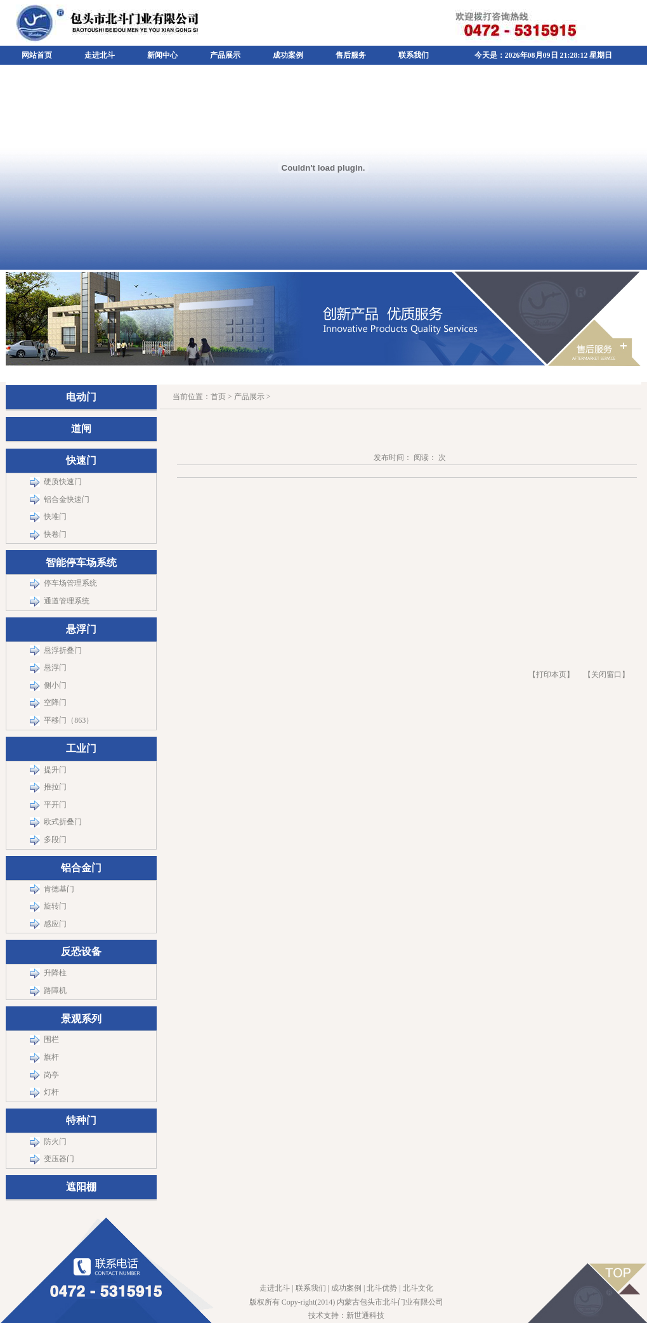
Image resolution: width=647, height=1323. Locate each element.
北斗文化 (418, 1288)
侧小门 (55, 685)
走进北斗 (99, 55)
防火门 (55, 1141)
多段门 (55, 839)
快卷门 (55, 534)
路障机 (55, 990)
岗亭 (51, 1074)
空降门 (55, 702)
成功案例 (288, 55)
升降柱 (55, 972)
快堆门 (55, 516)
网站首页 (37, 55)
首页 (218, 396)
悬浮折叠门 (63, 650)
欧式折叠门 (63, 821)
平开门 (55, 804)
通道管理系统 (66, 600)
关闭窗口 (606, 674)
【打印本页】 (551, 674)
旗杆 (51, 1057)
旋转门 (55, 906)
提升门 (55, 769)
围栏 (51, 1039)
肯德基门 (59, 889)
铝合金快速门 (66, 499)
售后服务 (351, 55)
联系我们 (413, 55)
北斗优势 (382, 1288)
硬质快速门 (63, 481)
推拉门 (55, 786)
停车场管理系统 (70, 583)
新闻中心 (162, 55)
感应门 (55, 923)
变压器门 (59, 1158)
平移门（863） (68, 720)
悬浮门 (55, 667)
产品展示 (225, 55)
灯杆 (51, 1092)
